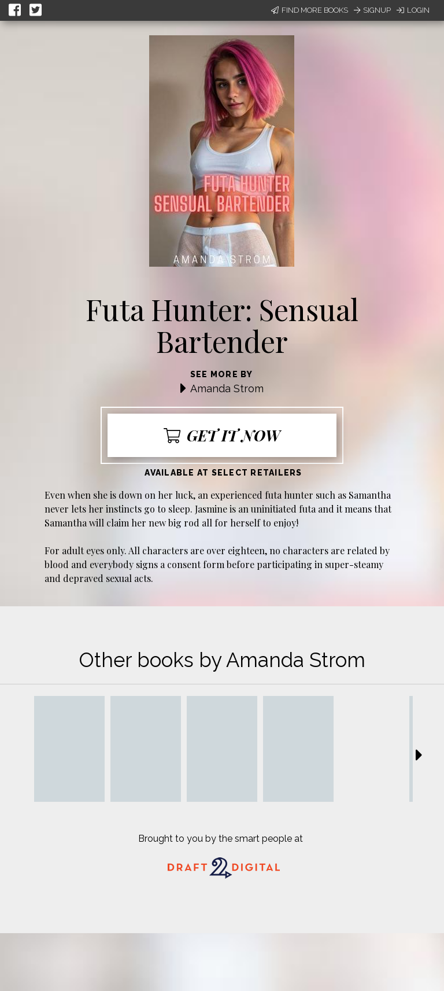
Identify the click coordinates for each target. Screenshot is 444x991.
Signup (372, 10)
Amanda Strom (227, 388)
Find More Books (309, 10)
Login (413, 10)
